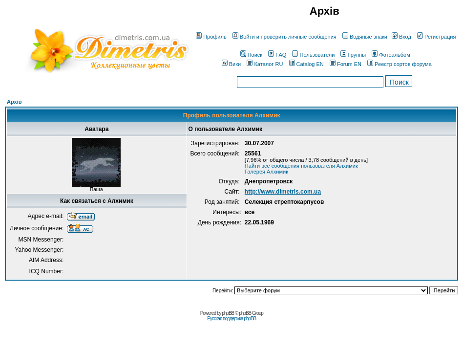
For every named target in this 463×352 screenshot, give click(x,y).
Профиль (211, 37)
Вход (401, 37)
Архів (14, 102)
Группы (353, 55)
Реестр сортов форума (399, 64)
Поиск (251, 55)
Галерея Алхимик (266, 172)
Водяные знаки (364, 37)
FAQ (277, 55)
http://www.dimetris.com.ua (283, 191)
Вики (231, 64)
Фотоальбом (391, 55)
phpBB (228, 313)
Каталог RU (265, 64)
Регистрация (436, 37)
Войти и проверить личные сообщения (284, 37)
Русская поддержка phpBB (231, 318)
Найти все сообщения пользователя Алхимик (301, 166)
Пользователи (313, 55)
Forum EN (345, 64)
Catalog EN (306, 64)
